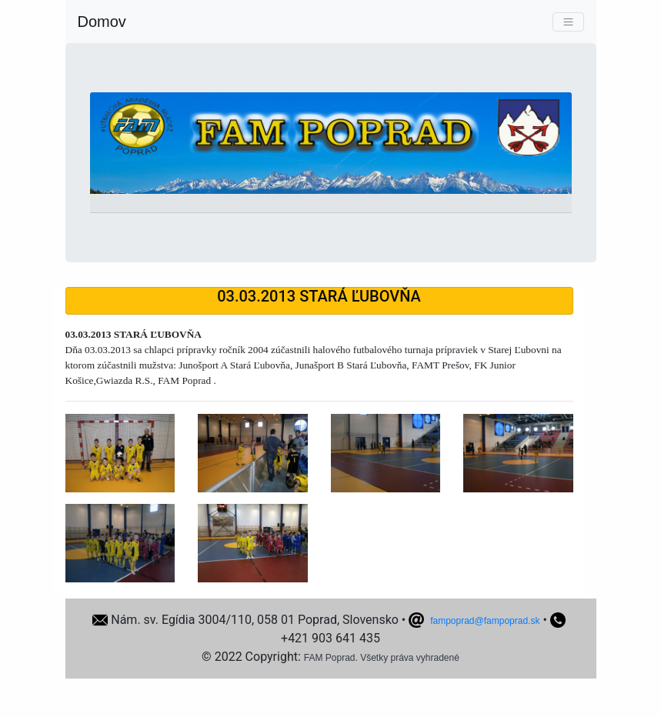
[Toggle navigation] (568, 22)
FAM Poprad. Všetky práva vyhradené (381, 657)
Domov (102, 21)
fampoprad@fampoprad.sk (484, 620)
